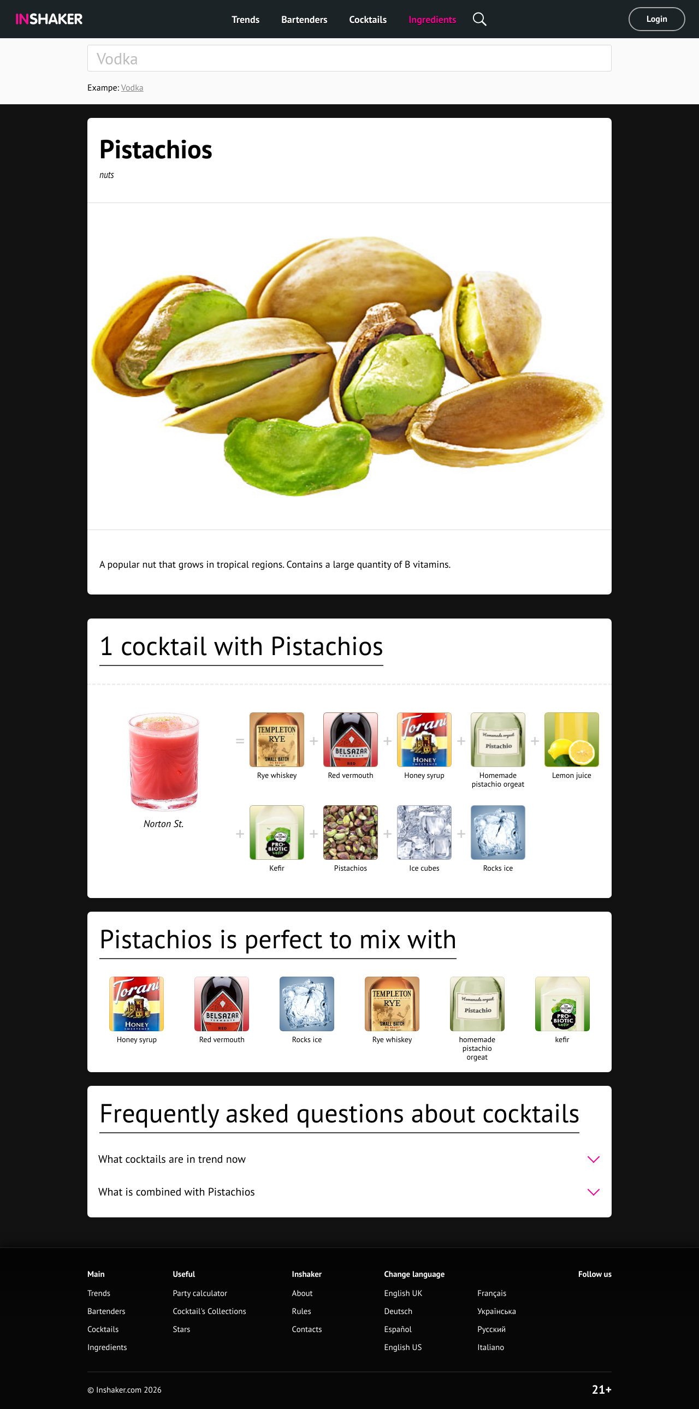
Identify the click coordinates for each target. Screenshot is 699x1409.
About (302, 1293)
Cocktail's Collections (209, 1311)
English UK (403, 1293)
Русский (491, 1329)
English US (403, 1347)
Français (491, 1293)
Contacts (307, 1329)
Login (657, 19)
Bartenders (304, 19)
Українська (496, 1311)
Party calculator (200, 1293)
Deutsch (398, 1311)
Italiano (490, 1347)
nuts (106, 174)
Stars (181, 1329)
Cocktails (368, 19)
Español (398, 1329)
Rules (301, 1311)
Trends (245, 19)
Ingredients (432, 19)
